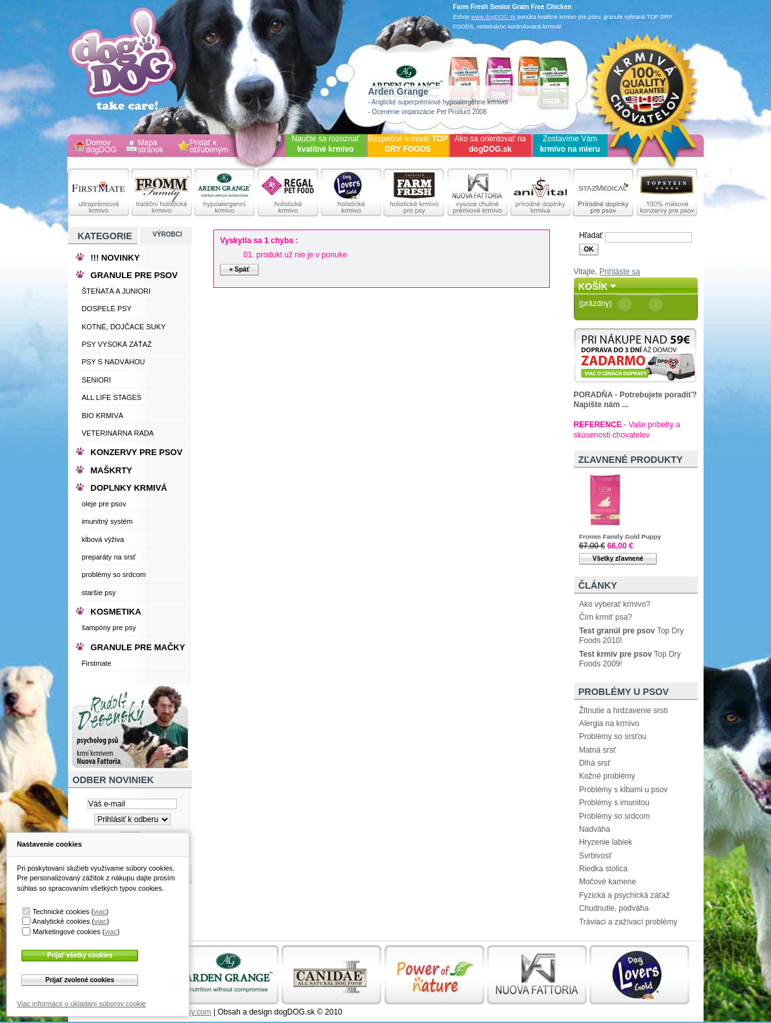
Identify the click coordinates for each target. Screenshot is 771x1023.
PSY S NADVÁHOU (113, 362)
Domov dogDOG (101, 146)
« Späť (239, 269)
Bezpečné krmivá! (407, 144)
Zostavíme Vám (570, 144)
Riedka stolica (603, 868)
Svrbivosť (595, 855)
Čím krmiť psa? (605, 617)
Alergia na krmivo (609, 723)
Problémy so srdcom (614, 816)
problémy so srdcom (114, 574)
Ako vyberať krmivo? (614, 604)
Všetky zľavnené (618, 558)
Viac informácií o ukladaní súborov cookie (81, 1003)
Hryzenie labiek (605, 842)
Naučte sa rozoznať (326, 144)
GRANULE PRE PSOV (134, 275)
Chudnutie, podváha (613, 908)
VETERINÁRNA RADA (118, 433)
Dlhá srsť (595, 763)
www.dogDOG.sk (493, 17)
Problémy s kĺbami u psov (623, 789)
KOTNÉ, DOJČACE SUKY (124, 327)
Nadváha (594, 829)
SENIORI (96, 380)
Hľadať (591, 235)
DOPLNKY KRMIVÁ (129, 488)
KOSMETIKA (116, 612)
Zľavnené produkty (630, 459)
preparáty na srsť (109, 557)
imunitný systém (107, 521)
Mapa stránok (150, 146)
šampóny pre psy (109, 627)
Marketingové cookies (66, 931)
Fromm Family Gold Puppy (620, 536)
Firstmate (97, 663)
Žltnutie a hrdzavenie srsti (623, 710)
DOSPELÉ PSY (107, 308)
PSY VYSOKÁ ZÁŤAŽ (117, 344)
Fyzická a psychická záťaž (624, 895)
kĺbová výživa (103, 539)
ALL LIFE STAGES (111, 397)
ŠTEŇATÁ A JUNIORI (116, 291)
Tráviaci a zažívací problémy (628, 921)
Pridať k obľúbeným (209, 146)
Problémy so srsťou (612, 736)
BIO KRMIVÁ (102, 415)
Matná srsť (597, 750)
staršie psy (99, 592)
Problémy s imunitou (614, 802)
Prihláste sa (619, 271)
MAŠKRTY (111, 470)
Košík (593, 286)
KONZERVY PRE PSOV (137, 452)
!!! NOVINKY (115, 258)
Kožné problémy (607, 776)
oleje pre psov (104, 504)
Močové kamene (607, 881)
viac (99, 911)
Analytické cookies (61, 921)
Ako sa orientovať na (491, 144)
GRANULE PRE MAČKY (138, 647)
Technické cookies (60, 911)
